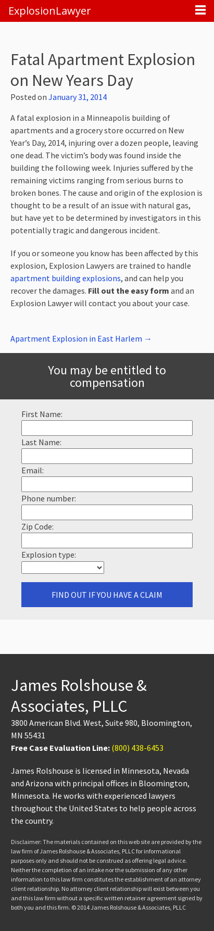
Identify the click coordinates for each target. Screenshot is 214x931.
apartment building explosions (65, 278)
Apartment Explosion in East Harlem (81, 338)
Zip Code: (37, 526)
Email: (32, 470)
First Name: (41, 414)
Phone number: (48, 498)
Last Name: (41, 442)
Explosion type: (48, 554)
